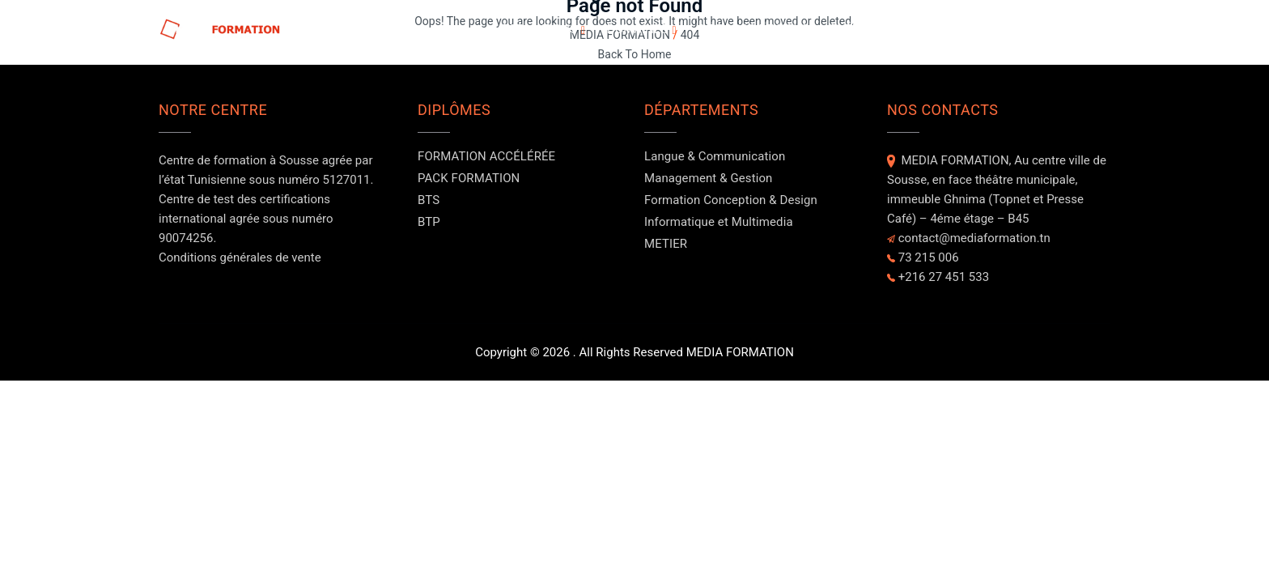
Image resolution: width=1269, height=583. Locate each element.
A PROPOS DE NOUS (753, 29)
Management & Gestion (708, 178)
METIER (665, 243)
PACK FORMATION (469, 178)
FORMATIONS (539, 29)
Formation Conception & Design (730, 200)
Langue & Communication (714, 156)
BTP (429, 222)
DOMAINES (637, 29)
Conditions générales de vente (240, 257)
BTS (428, 200)
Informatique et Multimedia (718, 222)
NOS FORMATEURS (982, 29)
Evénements (869, 29)
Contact (1083, 29)
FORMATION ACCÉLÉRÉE (486, 156)
